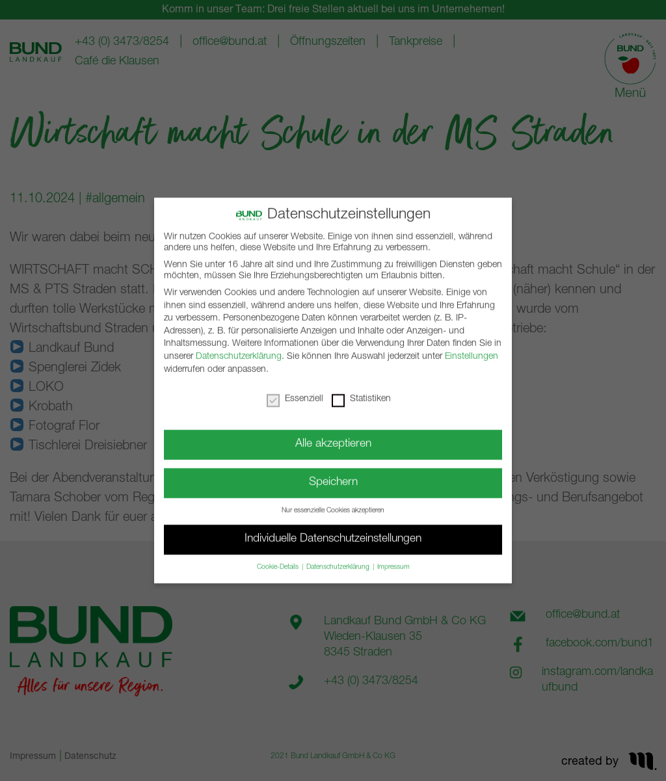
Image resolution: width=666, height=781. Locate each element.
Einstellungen (471, 349)
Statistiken (361, 391)
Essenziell (295, 391)
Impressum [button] (393, 560)
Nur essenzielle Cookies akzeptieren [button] (333, 503)
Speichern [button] (333, 475)
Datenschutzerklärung (239, 349)
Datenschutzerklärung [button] (338, 560)
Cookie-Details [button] (278, 560)
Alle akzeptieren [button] (333, 436)
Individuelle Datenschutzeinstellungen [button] (333, 531)
